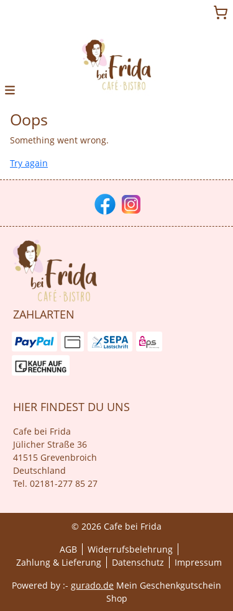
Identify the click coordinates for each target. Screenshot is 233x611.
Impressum (198, 562)
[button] (10, 89)
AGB (68, 549)
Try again (29, 163)
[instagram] (129, 203)
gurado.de (92, 585)
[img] (116, 65)
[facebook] (103, 203)
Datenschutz (138, 562)
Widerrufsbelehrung (130, 549)
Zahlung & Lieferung (58, 562)
